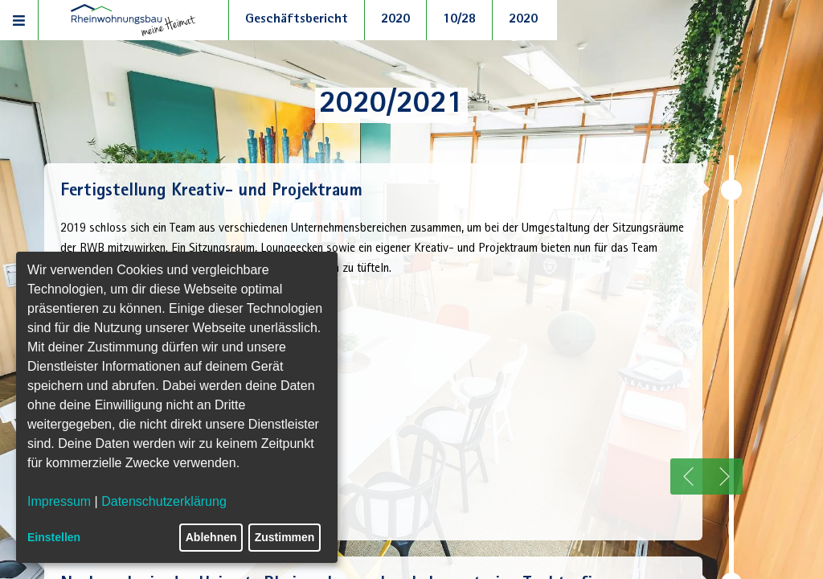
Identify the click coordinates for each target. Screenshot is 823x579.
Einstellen (53, 537)
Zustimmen (285, 537)
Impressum (59, 501)
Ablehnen (211, 537)
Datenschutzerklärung (164, 501)
